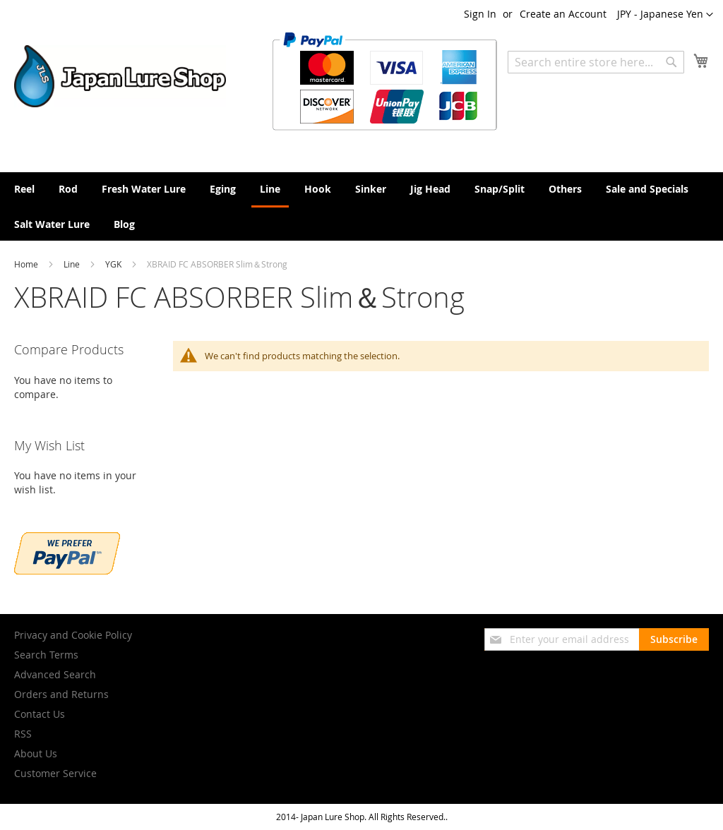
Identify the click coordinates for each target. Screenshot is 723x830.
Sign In (480, 13)
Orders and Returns (61, 694)
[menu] (361, 206)
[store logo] (120, 76)
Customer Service (55, 773)
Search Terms (46, 654)
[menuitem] (24, 189)
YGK (114, 264)
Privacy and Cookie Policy (73, 635)
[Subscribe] (674, 639)
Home (27, 264)
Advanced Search (55, 674)
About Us (35, 753)
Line (73, 264)
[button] (665, 15)
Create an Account (563, 13)
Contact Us (39, 714)
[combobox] (596, 62)
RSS (23, 733)
